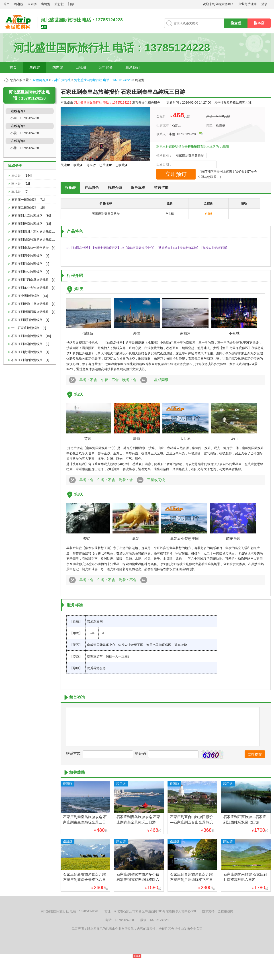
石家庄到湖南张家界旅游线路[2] (35, 239)
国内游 (32, 4)
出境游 (45, 4)
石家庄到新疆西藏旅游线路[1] (33, 312)
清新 (138, 439)
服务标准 (138, 188)
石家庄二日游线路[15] (28, 207)
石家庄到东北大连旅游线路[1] (33, 288)
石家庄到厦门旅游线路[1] (30, 320)
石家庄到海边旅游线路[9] (30, 344)
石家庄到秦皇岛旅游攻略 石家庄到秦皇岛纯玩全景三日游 (85, 822)
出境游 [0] (19, 191)
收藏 (78, 165)
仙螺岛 (89, 333)
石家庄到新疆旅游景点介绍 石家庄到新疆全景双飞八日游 (84, 879)
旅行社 (59, 4)
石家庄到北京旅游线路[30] (31, 215)
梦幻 (86, 539)
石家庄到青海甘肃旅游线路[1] (33, 304)
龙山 (235, 439)
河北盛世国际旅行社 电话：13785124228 (103, 80)
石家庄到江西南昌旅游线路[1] (33, 280)
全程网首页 (40, 80)
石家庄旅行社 (61, 80)
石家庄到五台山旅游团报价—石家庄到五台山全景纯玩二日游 (191, 822)
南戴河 (187, 333)
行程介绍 (115, 188)
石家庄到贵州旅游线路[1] (30, 352)
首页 (6, 4)
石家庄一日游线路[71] (28, 199)
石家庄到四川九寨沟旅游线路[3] (35, 231)
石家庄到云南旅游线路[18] (31, 223)
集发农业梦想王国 (184, 539)
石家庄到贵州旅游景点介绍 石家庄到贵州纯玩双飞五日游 (191, 879)
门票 (71, 4)
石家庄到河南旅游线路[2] (30, 264)
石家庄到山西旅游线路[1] (30, 360)
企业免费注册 (247, 4)
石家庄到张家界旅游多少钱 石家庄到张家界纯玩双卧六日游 (138, 879)
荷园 (89, 439)
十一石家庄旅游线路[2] (28, 328)
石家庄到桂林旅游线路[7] (30, 272)
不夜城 (236, 333)
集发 (135, 539)
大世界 (187, 439)
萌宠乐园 (233, 539)
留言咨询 (161, 188)
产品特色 (92, 188)
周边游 (18, 4)
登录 (264, 4)
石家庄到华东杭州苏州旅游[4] (33, 247)
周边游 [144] (21, 175)
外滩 (138, 333)
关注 (65, 165)
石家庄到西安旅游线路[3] (30, 255)
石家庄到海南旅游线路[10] (31, 336)
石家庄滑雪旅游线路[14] (29, 296)
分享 (91, 165)
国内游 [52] (20, 183)
